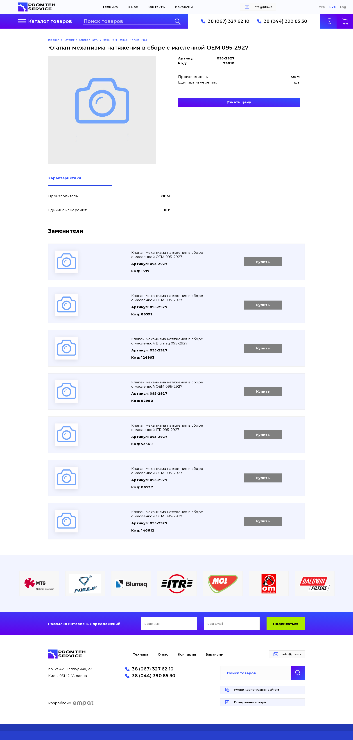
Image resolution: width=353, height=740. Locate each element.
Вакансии (184, 7)
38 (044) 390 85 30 (285, 21)
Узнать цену (239, 102)
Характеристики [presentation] (64, 178)
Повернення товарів (250, 702)
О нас (132, 7)
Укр (322, 6)
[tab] (80, 181)
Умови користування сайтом (256, 689)
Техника (110, 7)
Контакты (156, 7)
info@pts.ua (263, 7)
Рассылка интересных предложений (84, 623)
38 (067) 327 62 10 (228, 21)
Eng (343, 6)
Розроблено (71, 703)
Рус (332, 6)
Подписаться (285, 624)
